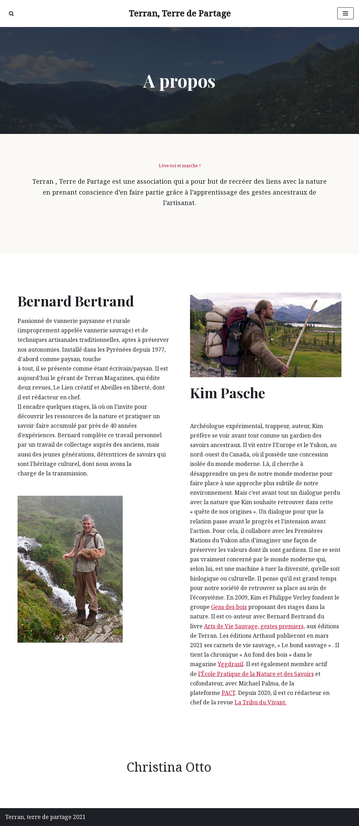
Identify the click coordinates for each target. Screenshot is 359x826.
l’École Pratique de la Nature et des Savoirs (256, 674)
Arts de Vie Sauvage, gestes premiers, (254, 626)
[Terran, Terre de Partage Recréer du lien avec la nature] (180, 13)
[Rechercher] (11, 13)
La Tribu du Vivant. (260, 702)
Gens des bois (229, 607)
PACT (228, 693)
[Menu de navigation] (345, 13)
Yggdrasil (230, 664)
